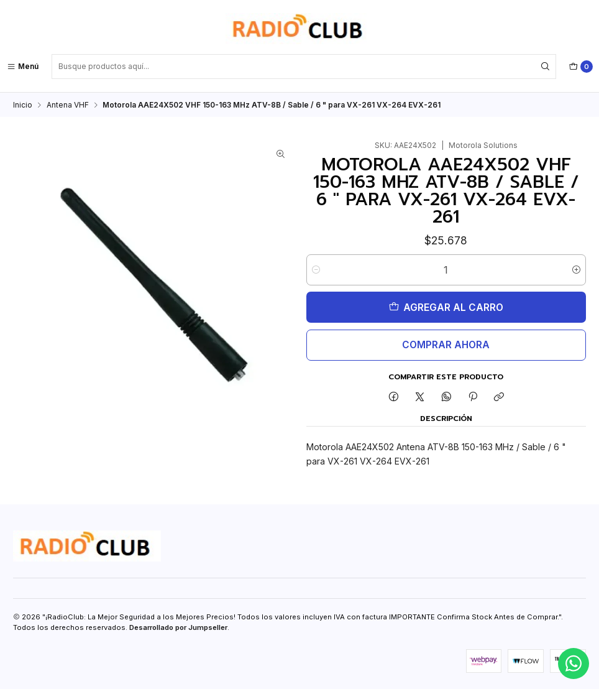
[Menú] (23, 66)
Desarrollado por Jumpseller (178, 626)
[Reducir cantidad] (316, 269)
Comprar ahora (446, 344)
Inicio (22, 104)
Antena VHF (68, 104)
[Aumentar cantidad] (576, 269)
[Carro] (581, 66)
